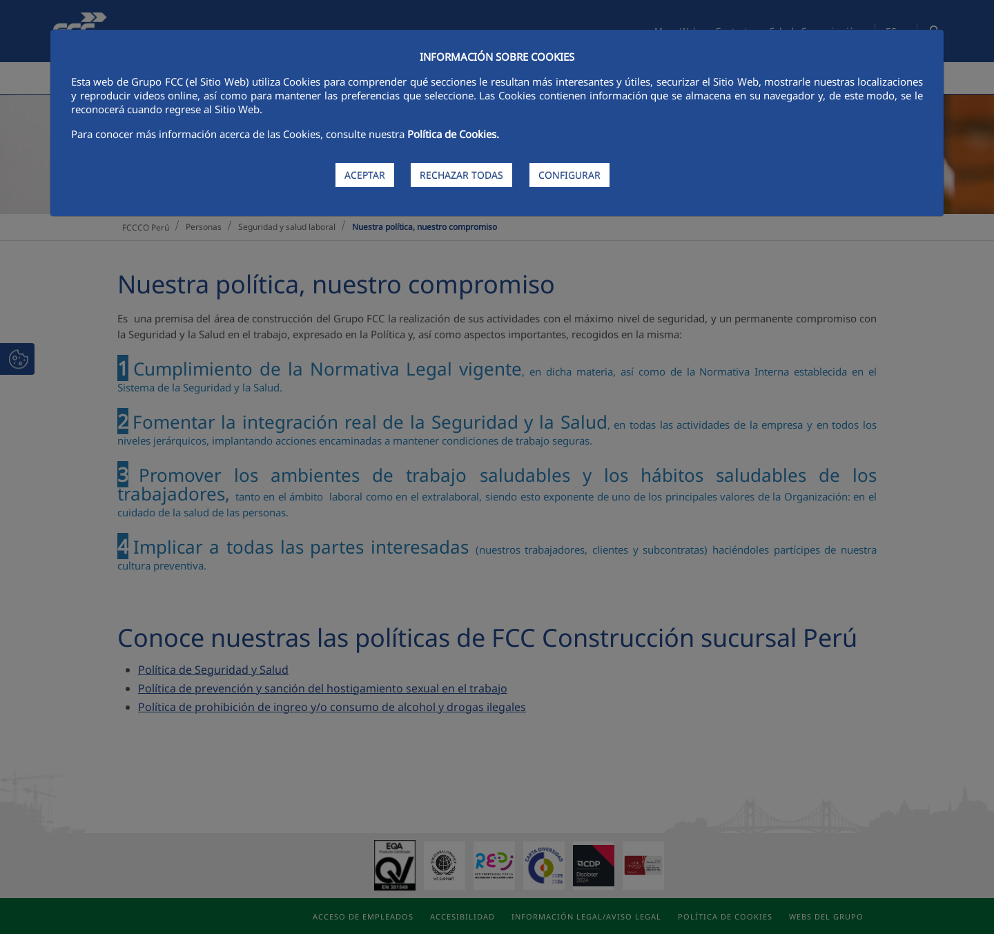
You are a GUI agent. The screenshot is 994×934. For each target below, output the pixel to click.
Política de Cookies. (453, 134)
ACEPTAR (364, 175)
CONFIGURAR (569, 175)
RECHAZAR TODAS (461, 175)
